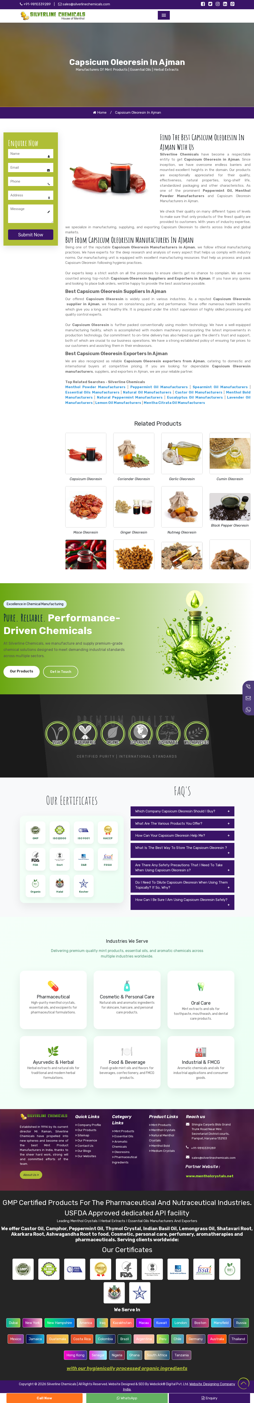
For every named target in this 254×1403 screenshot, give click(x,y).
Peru (162, 1339)
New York (32, 1323)
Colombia (105, 1339)
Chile (177, 1339)
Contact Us (84, 1145)
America (85, 1323)
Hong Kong (75, 1355)
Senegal (98, 1355)
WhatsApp (127, 1398)
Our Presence (86, 1140)
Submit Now (30, 235)
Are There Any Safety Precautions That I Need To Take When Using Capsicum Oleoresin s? (179, 867)
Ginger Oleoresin (133, 532)
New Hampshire (59, 1323)
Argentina (144, 1339)
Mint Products (123, 1131)
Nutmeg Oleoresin (181, 532)
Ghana (134, 1355)
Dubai (13, 1323)
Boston (200, 1323)
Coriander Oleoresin (134, 479)
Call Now (44, 1398)
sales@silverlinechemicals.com (84, 4)
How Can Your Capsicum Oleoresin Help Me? (170, 835)
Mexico (15, 1339)
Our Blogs (83, 1151)
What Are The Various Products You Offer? (168, 823)
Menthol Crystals (162, 1130)
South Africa (157, 1355)
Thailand (238, 1339)
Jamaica (35, 1339)
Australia (217, 1339)
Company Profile (88, 1125)
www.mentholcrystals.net (209, 1176)
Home (100, 112)
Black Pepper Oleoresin (230, 525)
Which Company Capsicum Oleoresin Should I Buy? (175, 811)
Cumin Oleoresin (230, 479)
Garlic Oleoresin (182, 479)
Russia (241, 1323)
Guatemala (57, 1339)
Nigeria (117, 1355)
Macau (144, 1323)
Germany (196, 1339)
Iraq (102, 1323)
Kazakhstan (122, 1323)
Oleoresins (121, 1152)
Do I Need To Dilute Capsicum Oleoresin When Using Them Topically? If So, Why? (181, 885)
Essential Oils (122, 1136)
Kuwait (161, 1323)
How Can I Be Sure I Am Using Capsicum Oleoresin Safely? (181, 900)
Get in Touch (60, 672)
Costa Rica (82, 1339)
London (180, 1323)
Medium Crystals (162, 1151)
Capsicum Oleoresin (86, 479)
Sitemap (82, 1135)
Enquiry (209, 1398)
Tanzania (181, 1355)
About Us (31, 1175)
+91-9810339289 (35, 4)
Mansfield (221, 1323)
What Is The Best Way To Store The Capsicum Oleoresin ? (181, 848)
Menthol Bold (159, 1145)
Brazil (124, 1339)
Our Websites (85, 1156)
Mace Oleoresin (85, 532)
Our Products (21, 671)
